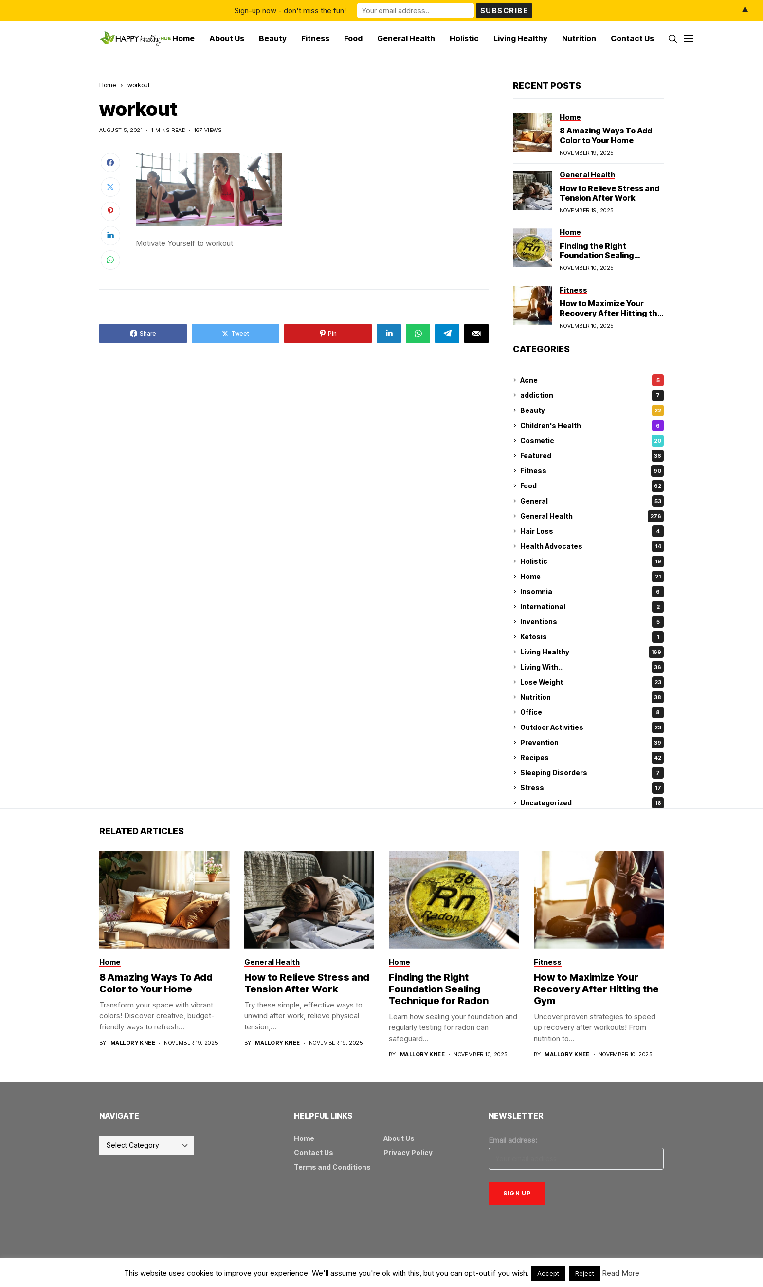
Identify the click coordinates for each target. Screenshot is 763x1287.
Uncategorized (592, 803)
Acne (592, 380)
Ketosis (592, 637)
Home (107, 85)
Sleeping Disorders (592, 773)
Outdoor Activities (592, 727)
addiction (592, 395)
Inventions (592, 622)
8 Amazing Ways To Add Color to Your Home (606, 135)
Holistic (592, 561)
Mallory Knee (132, 1043)
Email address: (513, 1140)
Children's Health (592, 425)
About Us (399, 1138)
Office (592, 712)
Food (592, 486)
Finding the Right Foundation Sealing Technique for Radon (600, 255)
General (592, 501)
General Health (592, 516)
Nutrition (592, 697)
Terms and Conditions (332, 1167)
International (592, 607)
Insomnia (592, 591)
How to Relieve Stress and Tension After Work (609, 193)
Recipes (592, 758)
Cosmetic (592, 441)
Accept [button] (548, 1273)
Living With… (592, 667)
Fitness (592, 471)
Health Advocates (592, 546)
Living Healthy (592, 652)
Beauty (592, 410)
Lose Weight (592, 682)
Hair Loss (592, 531)
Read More (620, 1273)
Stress (592, 788)
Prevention (592, 742)
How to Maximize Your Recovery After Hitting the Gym (611, 312)
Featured (592, 456)
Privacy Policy (408, 1152)
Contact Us (313, 1152)
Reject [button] (584, 1273)
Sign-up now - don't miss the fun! (290, 10)
